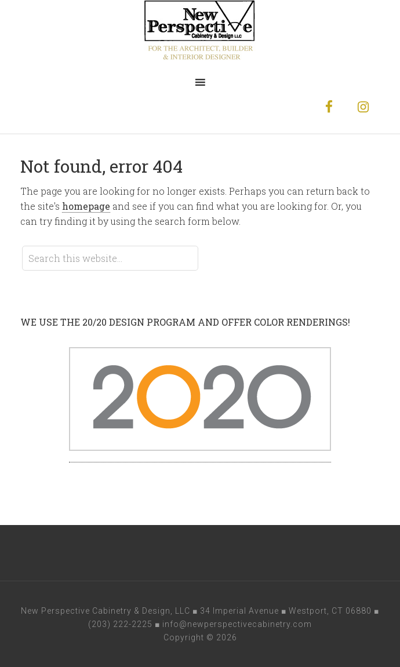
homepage (86, 206)
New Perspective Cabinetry (200, 35)
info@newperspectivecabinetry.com (237, 624)
